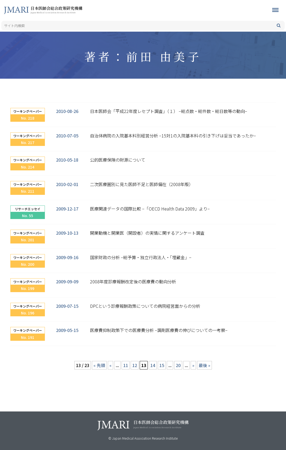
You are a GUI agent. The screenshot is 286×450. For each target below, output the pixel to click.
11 (125, 365)
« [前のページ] (110, 365)
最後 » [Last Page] (204, 365)
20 (178, 365)
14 (152, 365)
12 (134, 365)
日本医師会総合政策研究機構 (65, 9)
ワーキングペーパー (27, 111)
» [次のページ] (193, 365)
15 (161, 365)
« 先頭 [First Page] (99, 365)
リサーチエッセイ (27, 209)
